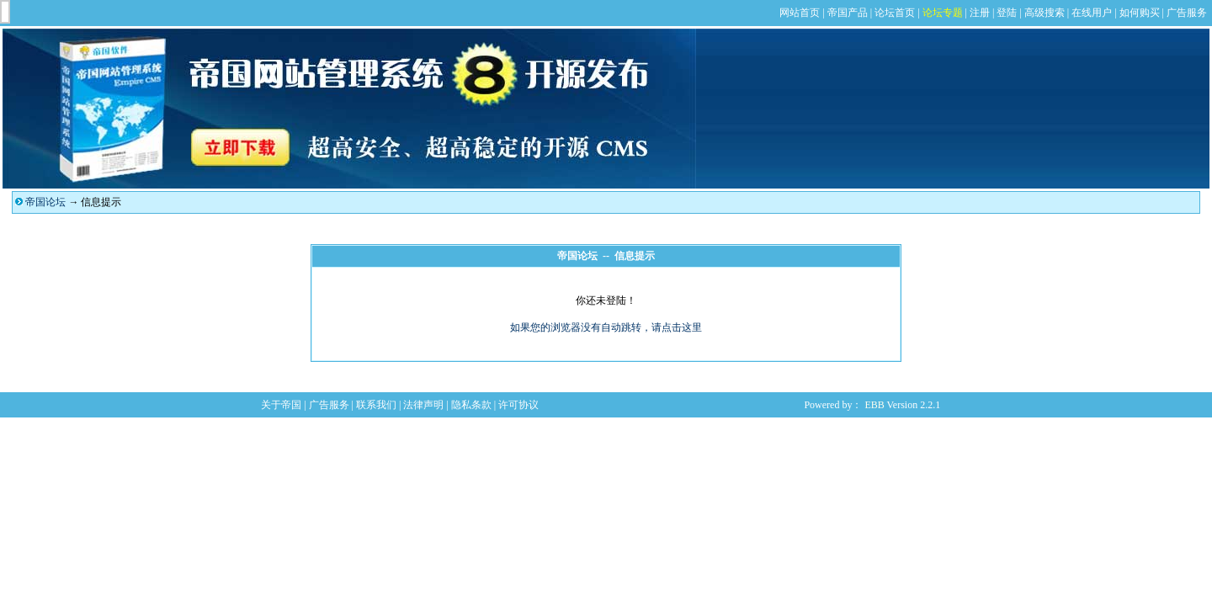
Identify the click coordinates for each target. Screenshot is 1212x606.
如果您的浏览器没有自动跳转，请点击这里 (606, 327)
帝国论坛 (45, 202)
